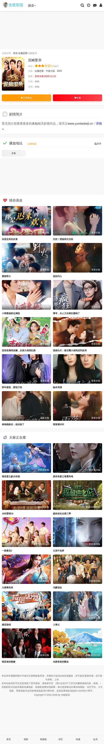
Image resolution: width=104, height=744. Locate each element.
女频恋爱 (22, 53)
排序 (97, 143)
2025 (59, 71)
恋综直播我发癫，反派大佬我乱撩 (19, 350)
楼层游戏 (6, 624)
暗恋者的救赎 (8, 661)
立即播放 (26, 97)
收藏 (77, 97)
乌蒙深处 (57, 587)
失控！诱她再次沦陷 (63, 239)
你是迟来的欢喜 (10, 239)
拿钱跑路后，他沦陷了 (13, 424)
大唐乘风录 (7, 587)
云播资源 (31, 144)
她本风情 (57, 387)
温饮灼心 (57, 276)
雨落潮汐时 (58, 424)
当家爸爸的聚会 (61, 661)
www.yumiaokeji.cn (80, 123)
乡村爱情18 (7, 513)
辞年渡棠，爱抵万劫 (12, 387)
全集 (13, 153)
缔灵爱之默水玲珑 (11, 476)
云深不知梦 (58, 550)
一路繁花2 (7, 550)
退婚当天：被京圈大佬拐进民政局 (70, 350)
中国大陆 (50, 71)
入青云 (56, 624)
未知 (35, 123)
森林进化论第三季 (62, 513)
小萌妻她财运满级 (11, 313)
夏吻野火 (6, 276)
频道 (32, 5)
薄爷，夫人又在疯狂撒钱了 (66, 313)
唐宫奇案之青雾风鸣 (63, 476)
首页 (15, 53)
